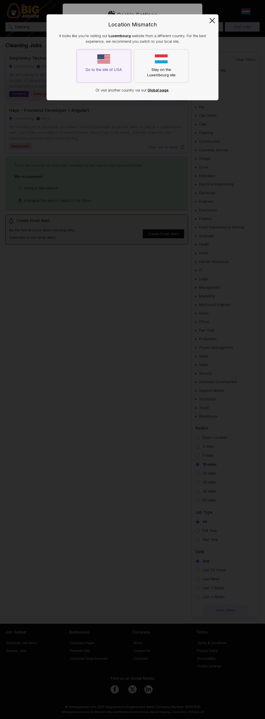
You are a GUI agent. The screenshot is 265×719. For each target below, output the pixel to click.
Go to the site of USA (103, 63)
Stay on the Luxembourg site (161, 65)
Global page (158, 90)
